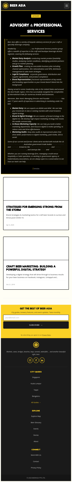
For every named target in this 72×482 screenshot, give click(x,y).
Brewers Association (15, 144)
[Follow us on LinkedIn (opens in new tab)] (42, 360)
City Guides (36, 372)
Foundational (55, 149)
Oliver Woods (55, 98)
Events (36, 429)
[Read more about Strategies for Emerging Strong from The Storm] (36, 203)
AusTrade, (15, 147)
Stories (36, 435)
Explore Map (36, 416)
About (36, 441)
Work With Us (36, 455)
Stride (43, 149)
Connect (36, 450)
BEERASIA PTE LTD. (38, 478)
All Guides (36, 402)
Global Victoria (58, 144)
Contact (36, 461)
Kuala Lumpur (36, 383)
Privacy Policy (46, 335)
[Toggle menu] (66, 5)
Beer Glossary (36, 422)
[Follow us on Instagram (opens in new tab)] (30, 360)
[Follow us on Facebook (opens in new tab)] (36, 360)
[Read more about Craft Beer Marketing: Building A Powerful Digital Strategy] (36, 263)
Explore (36, 411)
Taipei (36, 390)
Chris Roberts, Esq (23, 48)
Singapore (36, 377)
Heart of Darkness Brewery (40, 147)
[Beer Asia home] (36, 346)
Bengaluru (36, 396)
